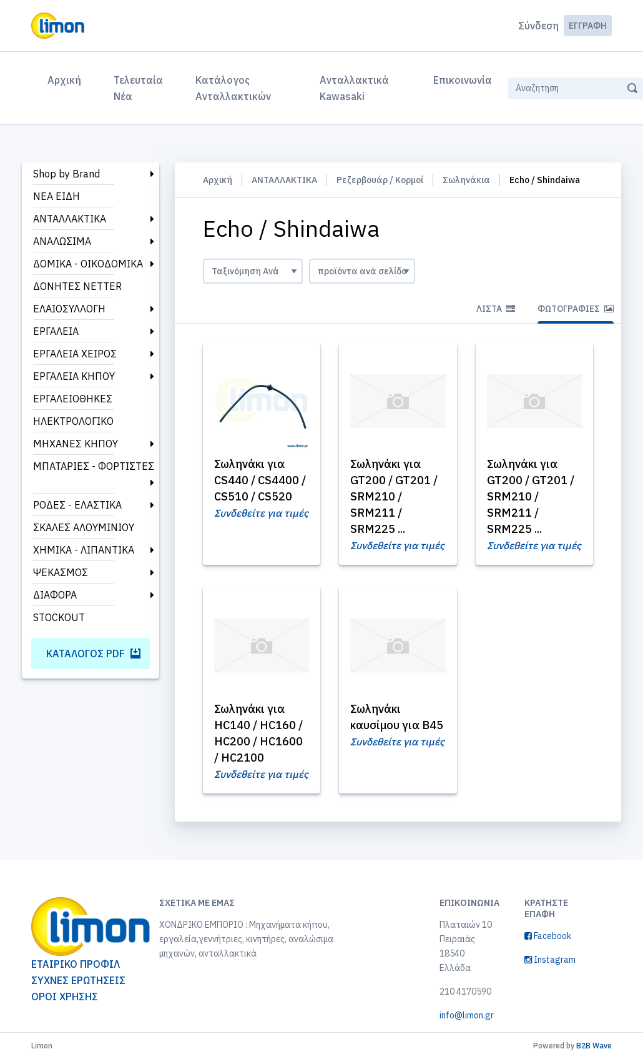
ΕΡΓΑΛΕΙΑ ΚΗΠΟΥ (74, 376)
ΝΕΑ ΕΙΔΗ (56, 196)
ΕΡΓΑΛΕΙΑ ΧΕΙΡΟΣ (75, 353)
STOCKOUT (59, 617)
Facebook (547, 936)
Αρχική (66, 78)
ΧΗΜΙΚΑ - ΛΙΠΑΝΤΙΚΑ (83, 550)
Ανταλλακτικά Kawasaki (354, 88)
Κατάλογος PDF (93, 653)
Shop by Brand (66, 173)
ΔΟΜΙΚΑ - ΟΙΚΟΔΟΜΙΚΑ (88, 263)
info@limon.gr (466, 1015)
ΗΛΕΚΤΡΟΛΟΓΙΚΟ (73, 421)
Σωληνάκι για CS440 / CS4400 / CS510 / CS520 (260, 480)
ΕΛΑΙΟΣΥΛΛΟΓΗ (69, 308)
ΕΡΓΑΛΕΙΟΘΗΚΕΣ (72, 398)
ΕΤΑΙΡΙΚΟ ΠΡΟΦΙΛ (75, 964)
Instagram (550, 959)
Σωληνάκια (466, 180)
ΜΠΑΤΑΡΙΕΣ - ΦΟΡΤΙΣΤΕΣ (93, 466)
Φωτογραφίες (575, 308)
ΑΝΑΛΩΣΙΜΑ (62, 241)
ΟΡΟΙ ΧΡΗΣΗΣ (64, 996)
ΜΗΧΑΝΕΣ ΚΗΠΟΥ (75, 443)
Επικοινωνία (462, 80)
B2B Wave (594, 1045)
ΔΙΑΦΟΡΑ (55, 595)
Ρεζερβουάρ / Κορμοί (379, 180)
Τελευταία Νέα (138, 88)
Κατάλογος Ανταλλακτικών (233, 88)
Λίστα (495, 308)
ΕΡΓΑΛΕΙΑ (56, 331)
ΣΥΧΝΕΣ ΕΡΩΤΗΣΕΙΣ (78, 980)
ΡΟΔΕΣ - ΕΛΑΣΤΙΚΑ (77, 505)
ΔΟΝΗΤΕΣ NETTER (77, 286)
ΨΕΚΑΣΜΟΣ (60, 572)
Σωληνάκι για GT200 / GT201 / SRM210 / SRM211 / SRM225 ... (394, 496)
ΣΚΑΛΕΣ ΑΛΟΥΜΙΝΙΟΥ (83, 527)
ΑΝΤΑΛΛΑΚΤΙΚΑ (69, 218)
